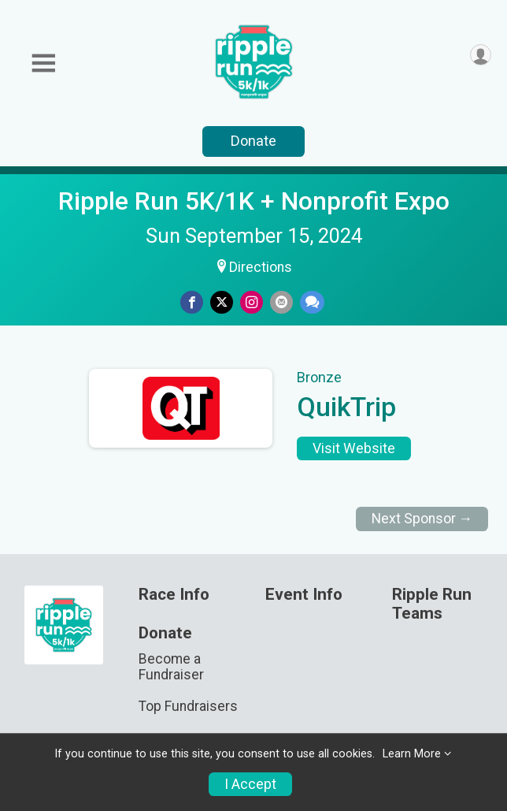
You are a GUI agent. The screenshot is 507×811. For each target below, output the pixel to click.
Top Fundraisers (188, 706)
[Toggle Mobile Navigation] (43, 63)
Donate (253, 140)
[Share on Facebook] (191, 302)
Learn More (412, 754)
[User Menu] (480, 54)
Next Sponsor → (422, 518)
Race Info (174, 595)
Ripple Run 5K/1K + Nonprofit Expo (254, 201)
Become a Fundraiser (171, 667)
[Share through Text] (312, 302)
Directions (260, 267)
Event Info (303, 595)
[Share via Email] (281, 302)
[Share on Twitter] (221, 302)
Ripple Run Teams (432, 604)
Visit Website (354, 448)
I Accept (250, 784)
